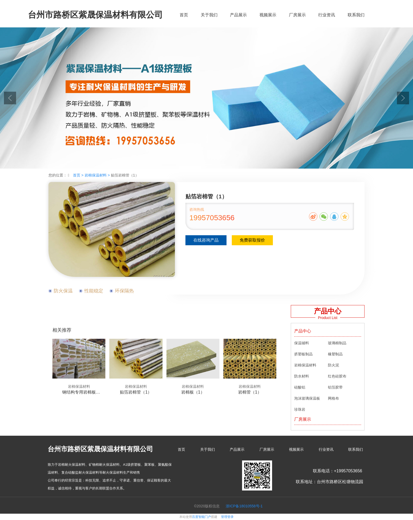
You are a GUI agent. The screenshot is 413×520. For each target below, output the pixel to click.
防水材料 (301, 376)
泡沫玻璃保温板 (307, 398)
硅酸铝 (299, 387)
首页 (184, 15)
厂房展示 (297, 15)
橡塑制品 (335, 354)
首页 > (79, 175)
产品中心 (302, 331)
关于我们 (209, 15)
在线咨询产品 (206, 240)
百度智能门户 (201, 517)
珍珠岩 (299, 409)
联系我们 (356, 15)
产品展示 (238, 15)
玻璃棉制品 (337, 343)
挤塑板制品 (303, 354)
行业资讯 (326, 15)
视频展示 (267, 15)
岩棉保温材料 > (98, 175)
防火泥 (333, 365)
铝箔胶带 (335, 387)
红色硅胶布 (337, 376)
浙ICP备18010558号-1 (244, 506)
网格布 (333, 398)
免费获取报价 (252, 240)
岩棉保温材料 (305, 365)
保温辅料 (301, 343)
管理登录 (227, 517)
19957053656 (211, 218)
